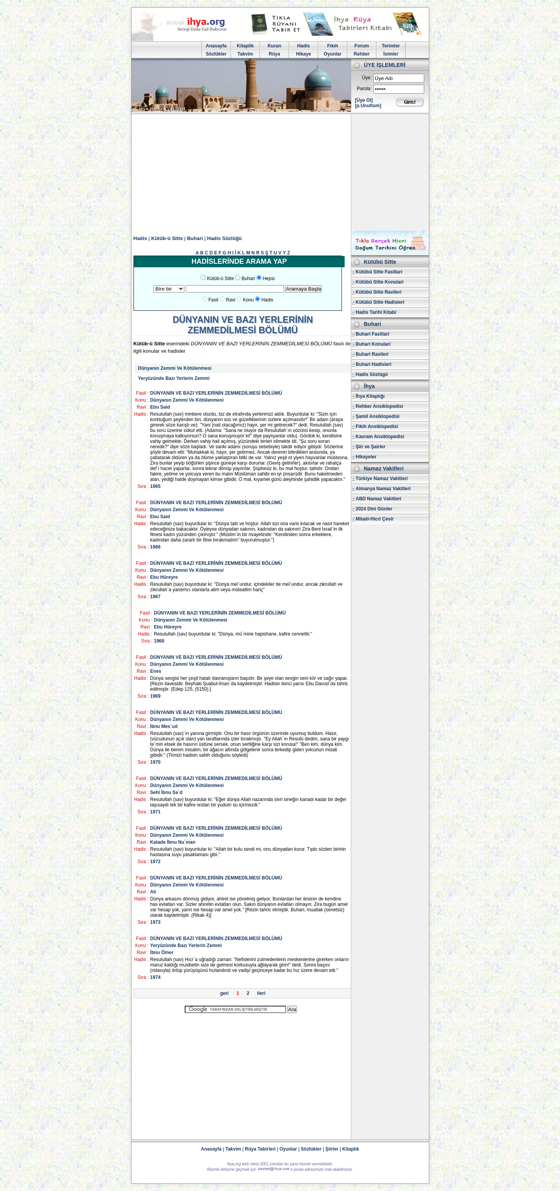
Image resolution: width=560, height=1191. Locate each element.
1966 (155, 547)
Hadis (303, 46)
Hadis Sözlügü (372, 374)
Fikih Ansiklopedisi (377, 426)
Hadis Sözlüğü (224, 238)
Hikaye (303, 54)
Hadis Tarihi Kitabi (376, 312)
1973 (155, 922)
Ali (153, 892)
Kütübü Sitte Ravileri (379, 292)
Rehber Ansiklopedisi (379, 406)
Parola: (364, 88)
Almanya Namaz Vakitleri (383, 488)
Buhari (195, 238)
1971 (155, 812)
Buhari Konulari (373, 344)
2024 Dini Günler (374, 509)
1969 (155, 696)
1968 (159, 641)
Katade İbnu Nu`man (173, 842)
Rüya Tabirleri (260, 1149)
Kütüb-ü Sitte (167, 238)
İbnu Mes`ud (164, 726)
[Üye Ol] (364, 100)
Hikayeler (366, 457)
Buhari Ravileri (372, 354)
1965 (155, 486)
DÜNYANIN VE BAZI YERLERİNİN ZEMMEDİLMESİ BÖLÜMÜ (216, 393)
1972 (155, 861)
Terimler (391, 46)
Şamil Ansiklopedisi (378, 416)
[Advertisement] (280, 172)
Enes (155, 671)
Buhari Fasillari (373, 334)
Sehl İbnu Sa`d (166, 792)
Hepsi (269, 278)
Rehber (361, 54)
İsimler (391, 54)
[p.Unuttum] (368, 105)
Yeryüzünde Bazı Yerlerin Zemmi (174, 378)
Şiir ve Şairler (371, 446)
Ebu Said (160, 407)
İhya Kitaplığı (370, 396)
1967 (155, 596)
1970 (155, 762)
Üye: (367, 77)
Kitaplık (350, 1149)
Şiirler (331, 1149)
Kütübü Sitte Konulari (380, 282)
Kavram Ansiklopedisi (380, 436)
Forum (361, 46)
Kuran (274, 46)
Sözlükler (216, 54)
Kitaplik (245, 46)
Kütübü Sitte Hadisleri (380, 302)
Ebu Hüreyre (164, 577)
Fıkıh (332, 46)
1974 (155, 977)
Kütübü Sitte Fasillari (379, 272)
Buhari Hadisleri (374, 364)
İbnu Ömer (161, 952)
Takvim (245, 54)
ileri (261, 993)
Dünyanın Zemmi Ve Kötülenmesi (175, 368)
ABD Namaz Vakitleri (378, 498)
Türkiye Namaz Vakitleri (382, 478)
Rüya (274, 54)
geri (224, 993)
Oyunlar (332, 54)
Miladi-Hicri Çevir (375, 519)
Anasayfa (216, 46)
